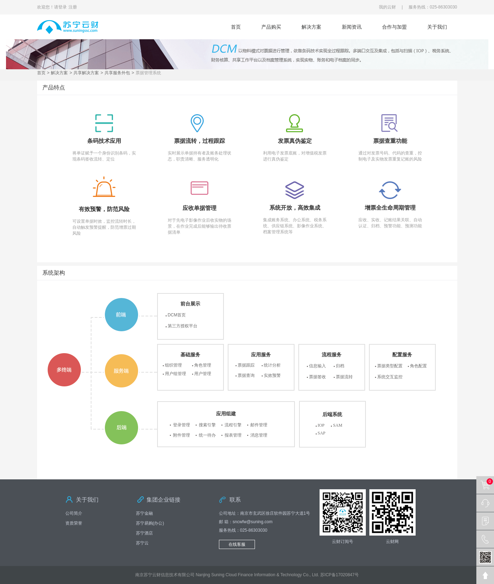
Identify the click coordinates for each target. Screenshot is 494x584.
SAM (337, 425)
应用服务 (261, 354)
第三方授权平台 (182, 325)
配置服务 (402, 354)
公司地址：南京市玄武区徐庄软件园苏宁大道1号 (264, 513)
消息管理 (258, 435)
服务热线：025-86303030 (243, 530)
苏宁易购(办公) (150, 523)
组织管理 (173, 365)
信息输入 (317, 365)
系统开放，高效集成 (294, 208)
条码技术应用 (104, 141)
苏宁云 (142, 543)
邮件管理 (258, 424)
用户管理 (202, 373)
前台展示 (190, 303)
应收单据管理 (199, 208)
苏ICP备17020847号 (339, 574)
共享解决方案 (86, 72)
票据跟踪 (246, 365)
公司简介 (73, 513)
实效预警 (272, 375)
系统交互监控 (390, 376)
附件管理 (181, 435)
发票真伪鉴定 (295, 141)
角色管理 (202, 365)
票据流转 (344, 376)
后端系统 (332, 414)
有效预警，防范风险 (104, 209)
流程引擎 (233, 424)
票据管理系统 (148, 72)
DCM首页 (177, 315)
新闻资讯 (352, 27)
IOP (321, 425)
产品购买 (271, 27)
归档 (340, 365)
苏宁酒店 (144, 533)
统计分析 (272, 365)
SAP (322, 433)
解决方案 (311, 27)
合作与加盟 (394, 27)
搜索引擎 (207, 424)
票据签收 (317, 376)
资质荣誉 (73, 523)
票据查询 (246, 375)
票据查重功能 (390, 141)
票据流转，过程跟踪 (199, 141)
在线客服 (236, 544)
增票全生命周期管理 (390, 208)
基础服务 (190, 354)
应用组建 (226, 413)
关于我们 (437, 27)
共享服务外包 (117, 72)
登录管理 (181, 424)
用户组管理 (175, 373)
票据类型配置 (390, 365)
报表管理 (233, 435)
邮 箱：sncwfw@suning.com (246, 521)
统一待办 (207, 435)
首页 (236, 27)
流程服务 (331, 354)
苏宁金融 (144, 513)
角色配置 (418, 365)
